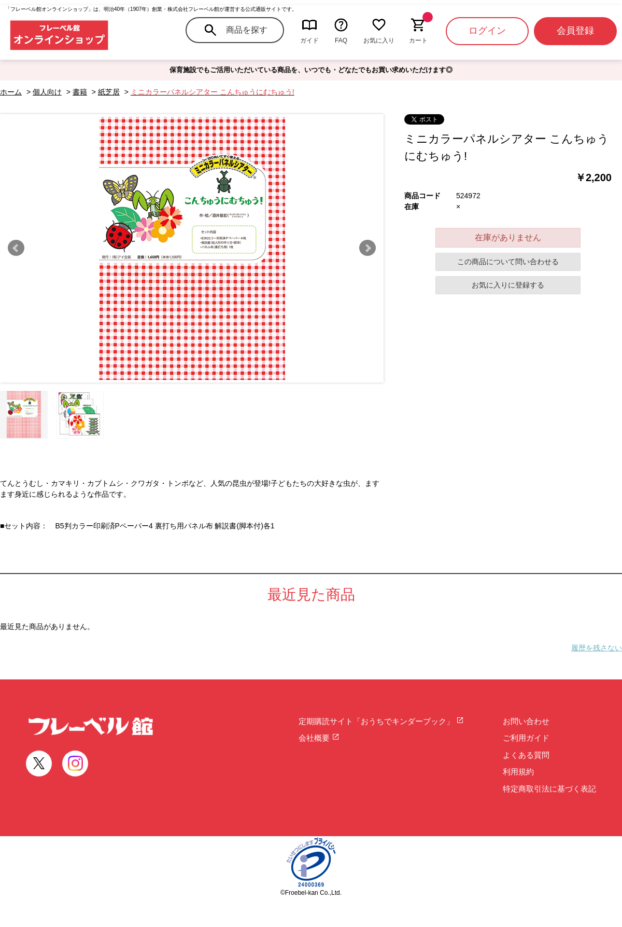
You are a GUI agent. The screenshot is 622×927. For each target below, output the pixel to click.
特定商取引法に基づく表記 (549, 788)
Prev (16, 248)
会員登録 (575, 30)
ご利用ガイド (526, 737)
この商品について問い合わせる (508, 261)
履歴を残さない (596, 648)
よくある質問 (526, 755)
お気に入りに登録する (508, 285)
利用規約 (518, 771)
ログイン (487, 30)
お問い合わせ (526, 721)
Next (367, 248)
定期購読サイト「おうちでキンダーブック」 (381, 721)
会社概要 (319, 737)
